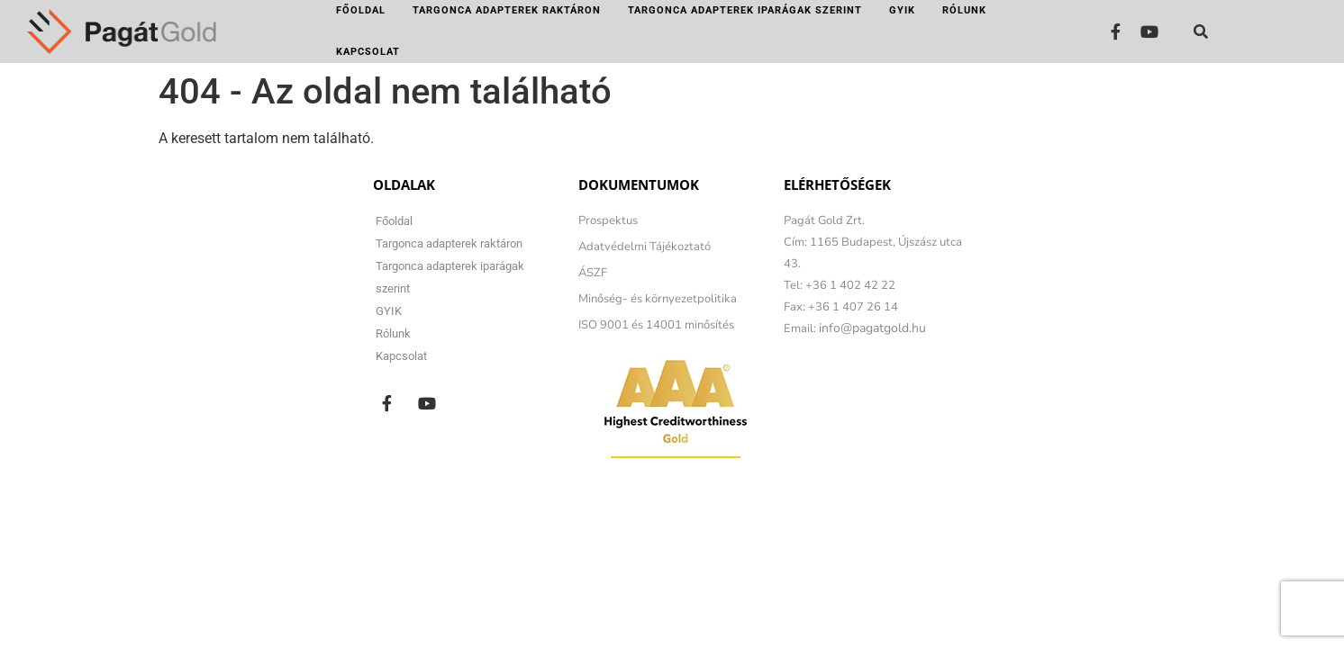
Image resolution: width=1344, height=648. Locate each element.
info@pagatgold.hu (872, 328)
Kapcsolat (368, 52)
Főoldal (361, 10)
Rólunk (964, 10)
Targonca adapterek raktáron (507, 10)
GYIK (902, 10)
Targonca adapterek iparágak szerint (745, 10)
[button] (1201, 32)
